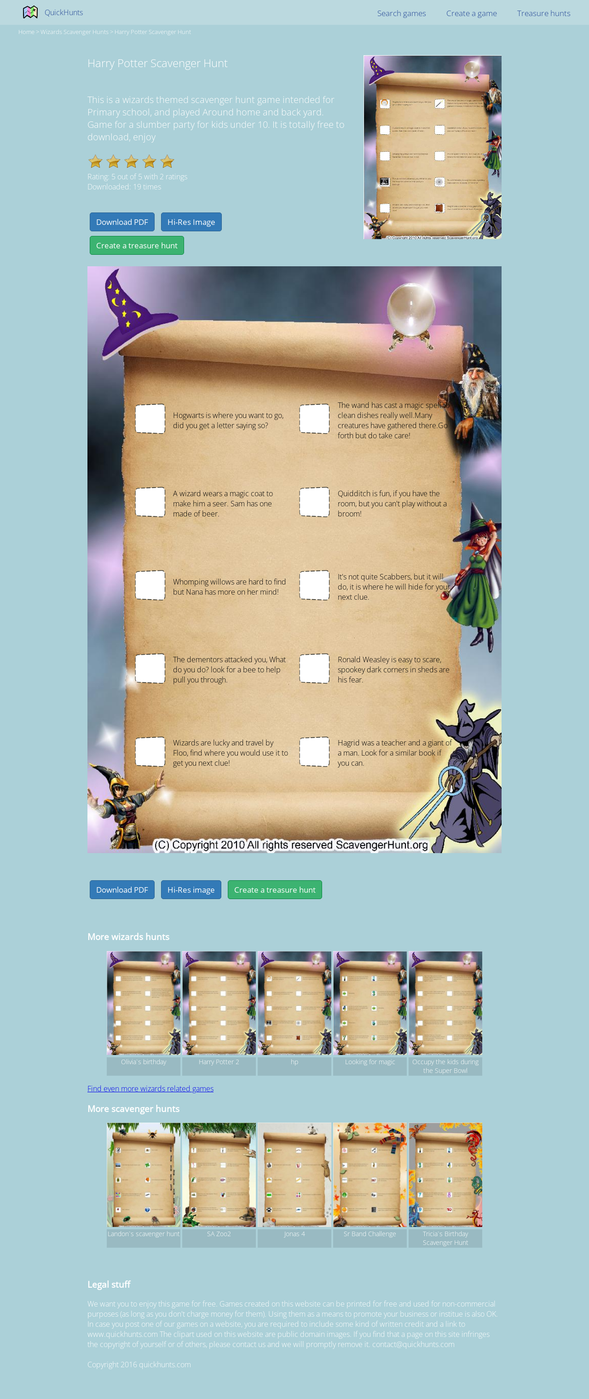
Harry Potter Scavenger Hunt (153, 32)
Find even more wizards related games (150, 1089)
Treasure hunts (544, 13)
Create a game (471, 13)
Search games (401, 13)
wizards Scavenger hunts (74, 32)
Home (26, 32)
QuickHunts (64, 12)
